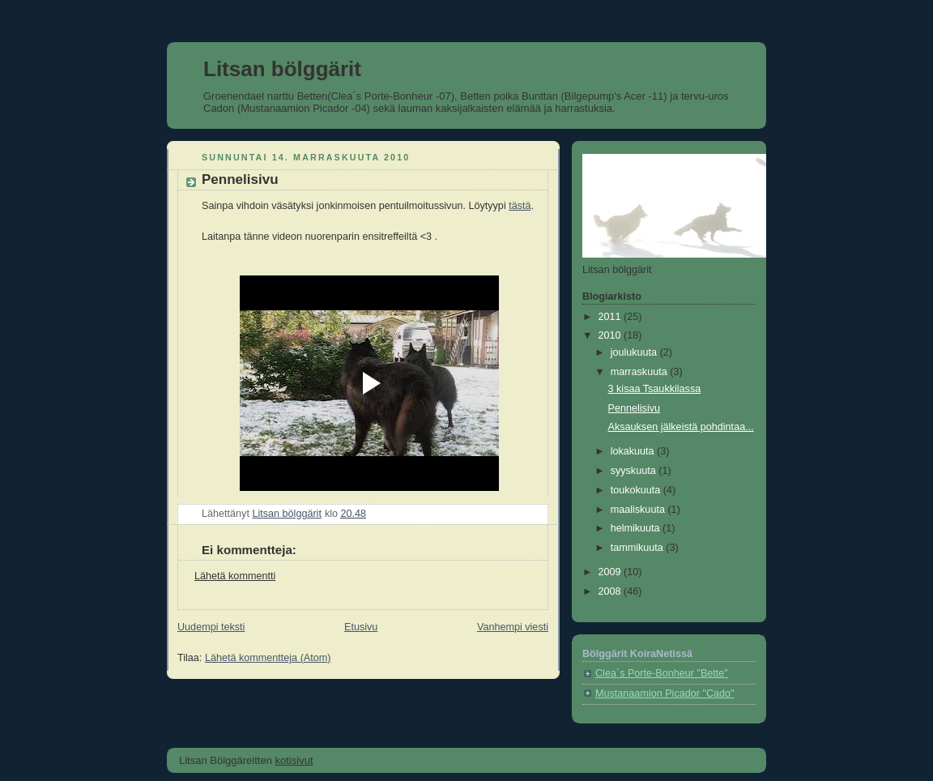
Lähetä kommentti (234, 576)
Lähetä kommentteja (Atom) (268, 658)
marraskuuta (641, 372)
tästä (519, 205)
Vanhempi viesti (512, 627)
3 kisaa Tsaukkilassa (654, 389)
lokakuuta (634, 451)
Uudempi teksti (211, 627)
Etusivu (360, 627)
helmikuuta (636, 528)
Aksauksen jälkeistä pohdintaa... (681, 427)
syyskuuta (635, 470)
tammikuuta (639, 547)
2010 (611, 335)
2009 (611, 572)
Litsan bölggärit (282, 69)
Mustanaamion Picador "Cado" (665, 693)
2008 (611, 591)
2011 (611, 316)
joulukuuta (635, 352)
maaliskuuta (639, 509)
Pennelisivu (634, 408)
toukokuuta (637, 490)
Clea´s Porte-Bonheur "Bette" (661, 673)
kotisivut (294, 760)
